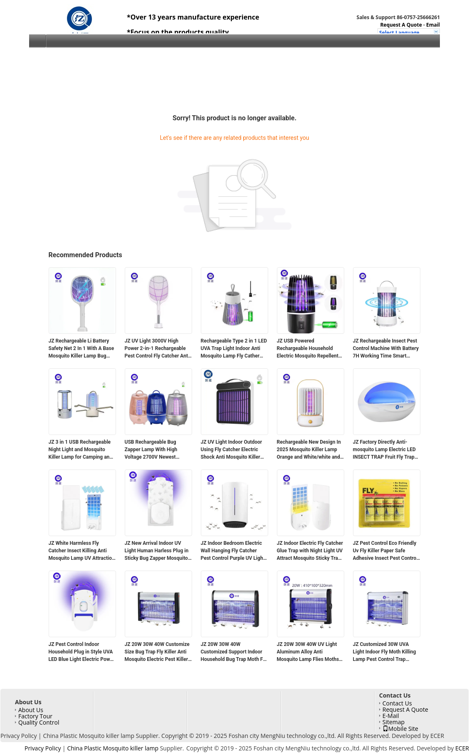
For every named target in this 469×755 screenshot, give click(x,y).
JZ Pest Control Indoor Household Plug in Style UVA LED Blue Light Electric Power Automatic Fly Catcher (82, 652)
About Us (30, 710)
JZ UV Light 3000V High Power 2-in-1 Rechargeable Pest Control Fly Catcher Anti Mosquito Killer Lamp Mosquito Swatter (157, 349)
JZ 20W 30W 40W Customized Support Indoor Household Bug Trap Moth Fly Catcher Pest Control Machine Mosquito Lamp (234, 652)
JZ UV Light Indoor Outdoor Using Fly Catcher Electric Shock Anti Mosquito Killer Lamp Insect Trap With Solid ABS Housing (232, 450)
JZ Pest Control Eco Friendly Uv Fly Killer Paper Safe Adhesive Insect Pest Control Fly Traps (385, 551)
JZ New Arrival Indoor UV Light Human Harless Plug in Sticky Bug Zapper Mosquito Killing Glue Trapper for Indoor (157, 551)
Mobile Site (400, 728)
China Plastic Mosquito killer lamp (88, 736)
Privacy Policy (18, 736)
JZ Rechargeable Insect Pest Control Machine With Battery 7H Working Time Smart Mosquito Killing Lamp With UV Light (386, 349)
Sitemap (394, 722)
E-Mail (391, 716)
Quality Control (38, 722)
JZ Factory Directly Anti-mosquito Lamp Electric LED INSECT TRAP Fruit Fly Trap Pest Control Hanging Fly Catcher (384, 450)
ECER (437, 736)
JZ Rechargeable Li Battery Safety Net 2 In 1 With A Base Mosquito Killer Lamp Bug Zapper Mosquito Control (81, 349)
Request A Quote (401, 24)
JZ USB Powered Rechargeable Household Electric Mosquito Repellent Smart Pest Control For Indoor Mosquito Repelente (310, 349)
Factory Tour (35, 716)
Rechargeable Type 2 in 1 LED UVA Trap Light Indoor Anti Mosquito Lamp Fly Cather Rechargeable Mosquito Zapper (234, 349)
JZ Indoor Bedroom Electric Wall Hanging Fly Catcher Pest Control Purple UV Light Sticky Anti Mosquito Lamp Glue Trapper (233, 551)
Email (433, 24)
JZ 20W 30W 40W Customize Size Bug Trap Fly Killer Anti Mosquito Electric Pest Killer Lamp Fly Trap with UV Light (157, 652)
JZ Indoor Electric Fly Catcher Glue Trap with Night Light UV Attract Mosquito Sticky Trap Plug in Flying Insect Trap (310, 551)
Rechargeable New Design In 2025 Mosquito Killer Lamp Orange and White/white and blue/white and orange (309, 450)
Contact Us (397, 703)
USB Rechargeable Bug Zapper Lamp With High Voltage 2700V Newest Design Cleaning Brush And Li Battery (158, 450)
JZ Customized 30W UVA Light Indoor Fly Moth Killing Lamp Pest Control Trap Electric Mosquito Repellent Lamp (384, 652)
